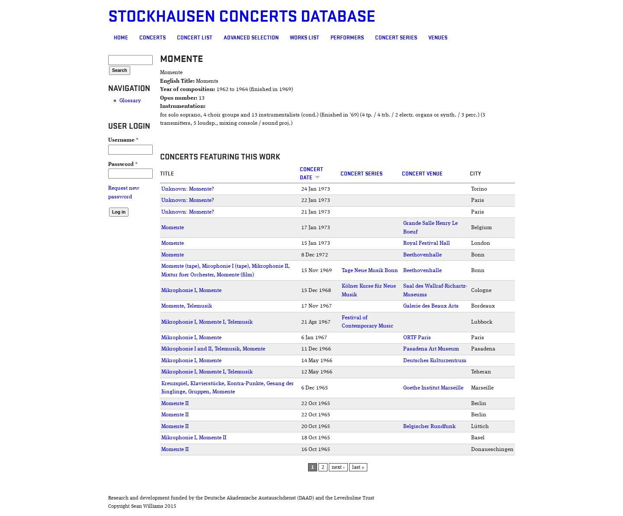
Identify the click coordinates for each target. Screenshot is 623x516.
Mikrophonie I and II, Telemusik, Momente (213, 349)
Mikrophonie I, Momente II (193, 438)
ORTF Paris (417, 338)
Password (123, 164)
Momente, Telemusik (186, 306)
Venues (437, 37)
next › (338, 467)
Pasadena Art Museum (431, 349)
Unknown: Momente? (187, 189)
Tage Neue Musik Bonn (370, 270)
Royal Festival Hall (426, 243)
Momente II (175, 403)
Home (121, 37)
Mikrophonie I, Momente (191, 290)
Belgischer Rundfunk (429, 426)
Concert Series (396, 37)
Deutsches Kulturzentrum (434, 360)
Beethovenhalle (422, 255)
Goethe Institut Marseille (433, 388)
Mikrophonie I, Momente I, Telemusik (207, 322)
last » (358, 467)
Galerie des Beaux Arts (431, 306)
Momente (172, 227)
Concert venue (422, 173)
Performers (347, 37)
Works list (304, 37)
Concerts (152, 37)
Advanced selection (251, 37)
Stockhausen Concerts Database (242, 16)
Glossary (130, 101)
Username (123, 140)
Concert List (194, 37)
